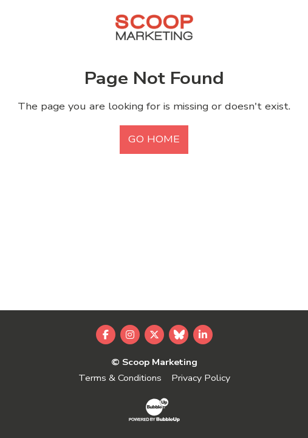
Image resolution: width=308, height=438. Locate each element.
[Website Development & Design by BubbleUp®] (154, 409)
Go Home (154, 139)
